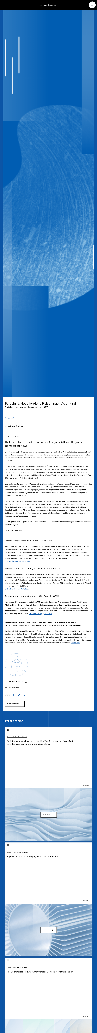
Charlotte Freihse (12, 737)
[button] (92, 4)
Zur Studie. (75, 643)
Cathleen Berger (12, 852)
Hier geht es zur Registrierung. (17, 561)
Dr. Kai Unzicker (22, 967)
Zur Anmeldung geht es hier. (40, 614)
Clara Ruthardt (22, 737)
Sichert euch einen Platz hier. (17, 589)
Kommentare (14, 703)
